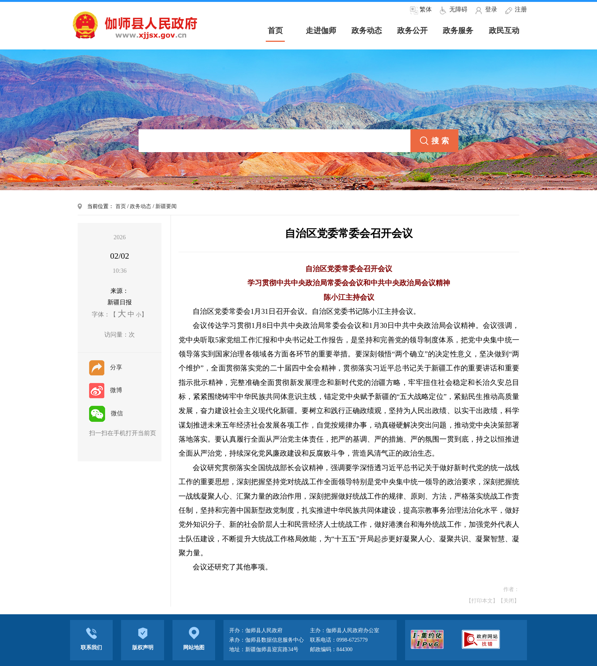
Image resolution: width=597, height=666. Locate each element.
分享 (105, 367)
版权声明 (142, 638)
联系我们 (91, 638)
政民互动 (504, 30)
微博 (105, 390)
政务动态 (366, 30)
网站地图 (193, 638)
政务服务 (458, 30)
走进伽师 (321, 30)
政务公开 (412, 30)
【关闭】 (508, 601)
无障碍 (458, 9)
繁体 (426, 9)
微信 (106, 413)
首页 (120, 206)
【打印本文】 (482, 601)
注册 (521, 9)
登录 (491, 9)
